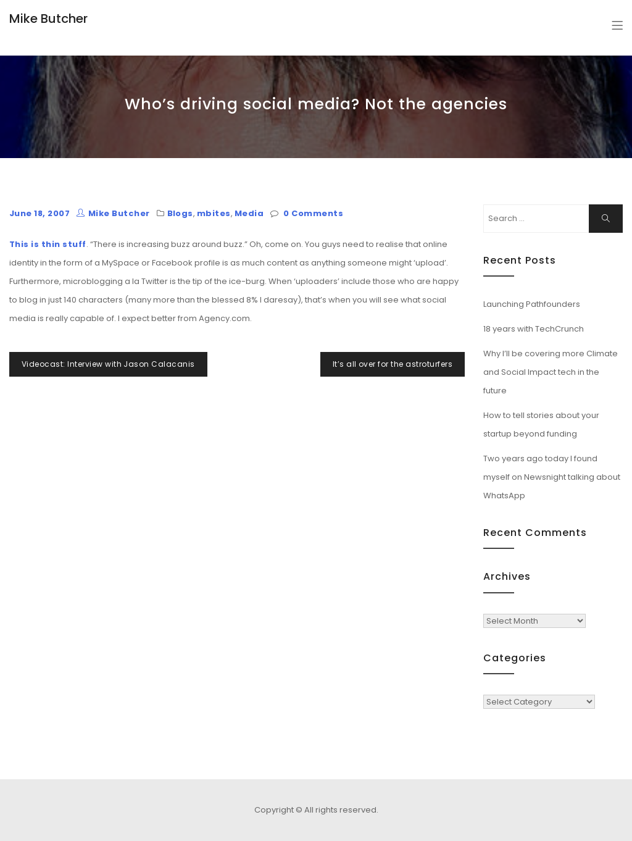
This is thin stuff (47, 244)
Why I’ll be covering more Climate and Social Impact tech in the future (550, 372)
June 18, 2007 (39, 213)
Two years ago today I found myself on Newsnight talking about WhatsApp (551, 477)
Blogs (180, 213)
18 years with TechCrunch (533, 329)
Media (249, 213)
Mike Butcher (48, 18)
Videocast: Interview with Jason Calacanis (108, 364)
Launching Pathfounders (531, 304)
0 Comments (313, 213)
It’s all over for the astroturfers (392, 364)
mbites (214, 213)
